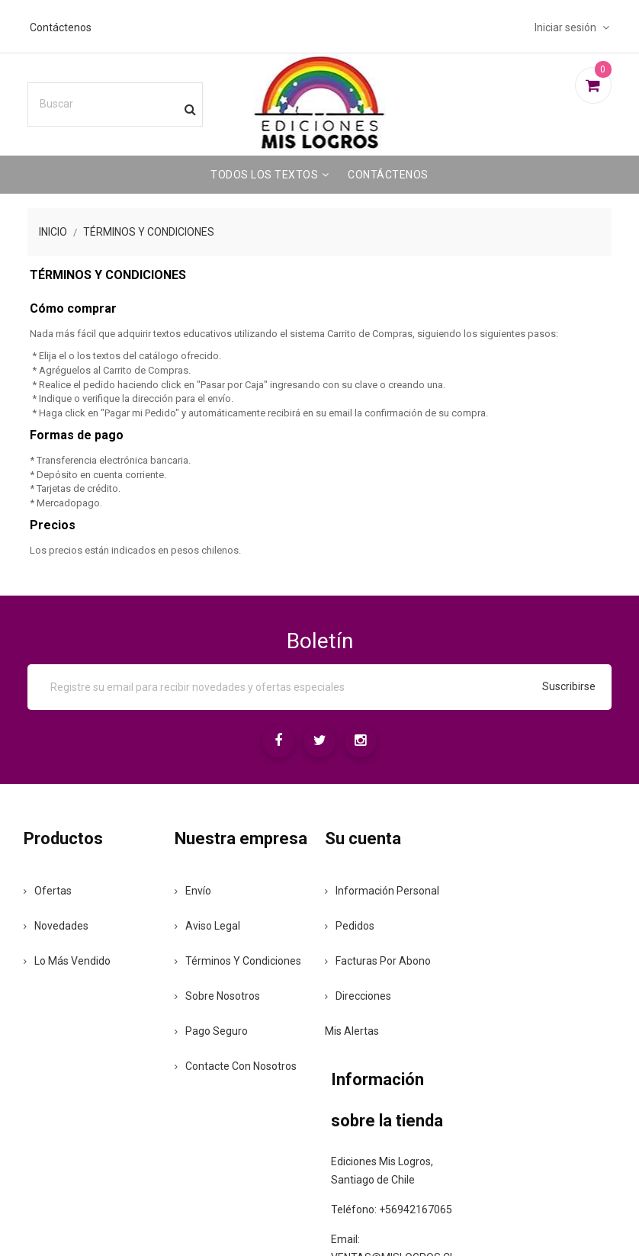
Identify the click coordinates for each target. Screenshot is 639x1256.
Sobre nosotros (231, 1052)
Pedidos (356, 925)
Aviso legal (221, 966)
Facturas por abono (384, 960)
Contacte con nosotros (226, 1128)
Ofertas (69, 890)
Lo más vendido (88, 960)
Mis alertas (358, 1030)
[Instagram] (366, 742)
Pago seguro (225, 1087)
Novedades (77, 925)
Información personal (388, 890)
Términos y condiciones (221, 1007)
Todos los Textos (264, 171)
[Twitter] (319, 742)
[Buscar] (132, 101)
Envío (206, 931)
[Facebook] (273, 742)
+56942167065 (510, 987)
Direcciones (364, 995)
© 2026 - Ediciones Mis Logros (320, 1219)
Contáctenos (76, 24)
